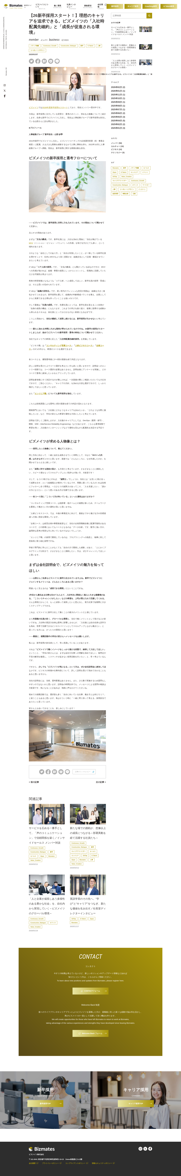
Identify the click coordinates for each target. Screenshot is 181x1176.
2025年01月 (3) (118, 128)
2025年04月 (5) (118, 121)
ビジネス (65, 40)
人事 (99, 45)
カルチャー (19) (117, 146)
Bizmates (51, 856)
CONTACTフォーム (92, 991)
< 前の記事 (34, 782)
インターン (141, 189)
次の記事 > (101, 782)
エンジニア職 (40, 393)
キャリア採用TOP (135, 1104)
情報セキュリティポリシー (102, 1163)
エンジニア (75, 855)
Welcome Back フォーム (92, 1033)
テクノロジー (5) (118, 153)
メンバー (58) (116, 143)
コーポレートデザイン (37, 50)
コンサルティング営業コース (58, 345)
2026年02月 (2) (118, 87)
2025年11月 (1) (118, 95)
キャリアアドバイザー (79, 851)
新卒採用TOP (45, 1104)
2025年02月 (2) (118, 124)
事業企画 (125, 193)
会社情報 (100, 5)
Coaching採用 (151, 6)
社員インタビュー (71, 5)
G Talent (90, 45)
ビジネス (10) (116, 149)
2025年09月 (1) (118, 102)
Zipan (42, 856)
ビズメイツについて (42, 5)
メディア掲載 (34, 45)
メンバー (44, 40)
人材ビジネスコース (83, 345)
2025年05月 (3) (118, 117)
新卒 (81, 45)
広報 (134, 193)
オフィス (53, 922)
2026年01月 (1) (118, 91)
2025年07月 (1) (118, 109)
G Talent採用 (169, 6)
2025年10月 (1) (118, 98)
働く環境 (57, 6)
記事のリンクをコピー (82, 772)
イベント (145, 172)
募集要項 (87, 6)
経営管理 (115, 193)
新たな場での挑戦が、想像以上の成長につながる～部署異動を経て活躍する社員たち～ (88, 833)
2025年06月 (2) (118, 113)
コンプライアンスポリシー (75, 1163)
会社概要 (32, 1163)
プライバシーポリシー (50, 1163)
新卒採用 (114, 6)
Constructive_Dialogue (68, 45)
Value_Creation (35, 860)
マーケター (146, 185)
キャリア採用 (132, 6)
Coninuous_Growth (49, 45)
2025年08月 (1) (118, 106)
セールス (33, 856)
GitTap (85, 855)
